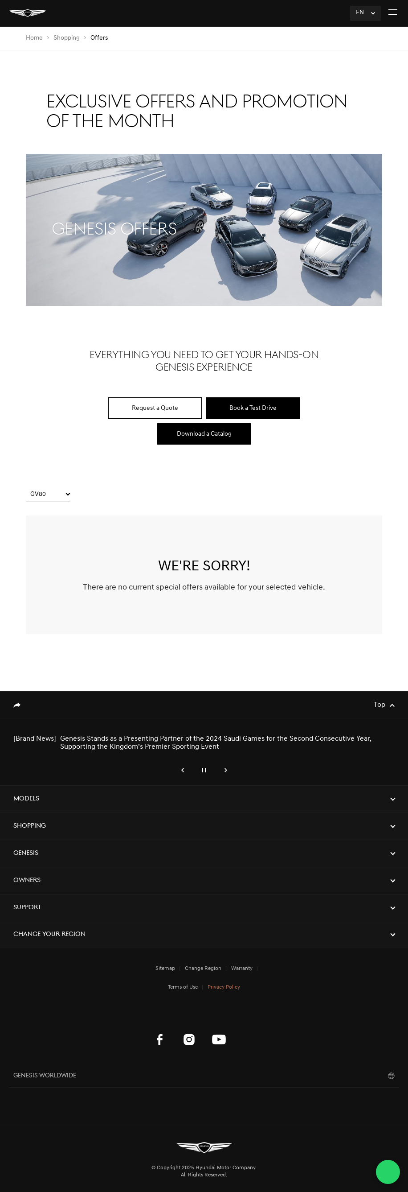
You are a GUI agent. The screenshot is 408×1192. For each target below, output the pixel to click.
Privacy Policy (224, 987)
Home (34, 38)
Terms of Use (183, 987)
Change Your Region (49, 934)
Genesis (25, 853)
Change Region (203, 968)
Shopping (66, 38)
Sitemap (165, 968)
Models (26, 799)
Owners (27, 880)
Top (379, 705)
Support (27, 907)
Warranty (242, 968)
